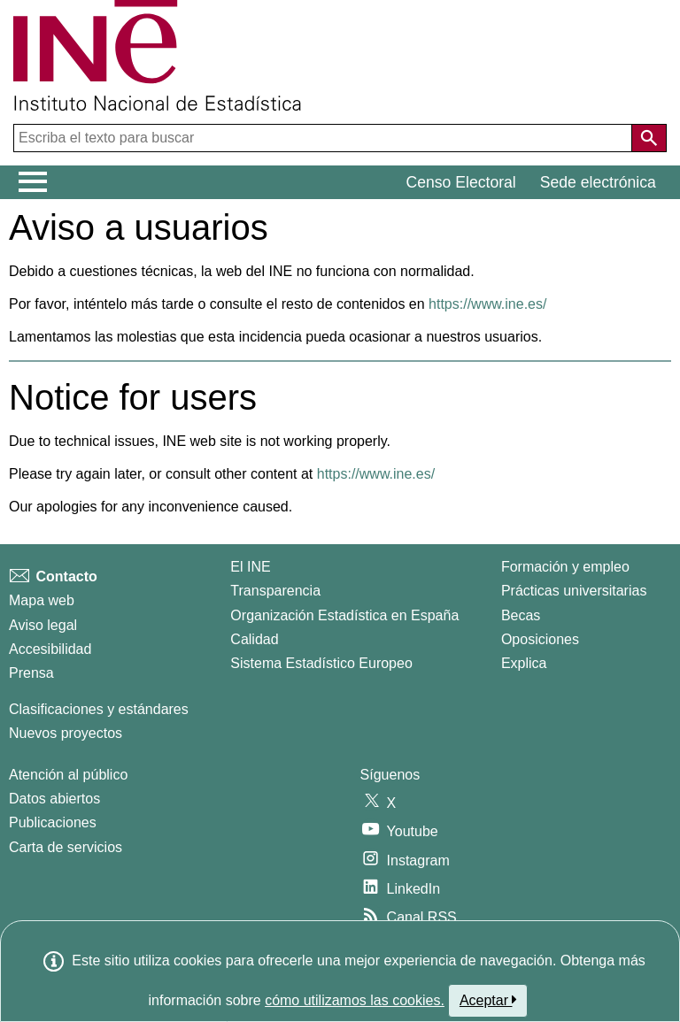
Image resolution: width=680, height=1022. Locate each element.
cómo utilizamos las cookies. (354, 1000)
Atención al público (68, 774)
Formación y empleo (565, 566)
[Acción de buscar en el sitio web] (649, 138)
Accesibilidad (50, 649)
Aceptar (488, 1000)
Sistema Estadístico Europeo (321, 663)
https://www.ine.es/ (487, 303)
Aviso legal (43, 625)
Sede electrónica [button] (598, 182)
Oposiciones (540, 639)
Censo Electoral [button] (461, 182)
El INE (250, 566)
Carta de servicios (65, 847)
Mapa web (41, 600)
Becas (520, 615)
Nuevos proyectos (65, 733)
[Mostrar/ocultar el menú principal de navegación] (33, 182)
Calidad (254, 639)
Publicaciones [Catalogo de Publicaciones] (53, 822)
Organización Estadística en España (344, 615)
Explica (524, 663)
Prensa (31, 672)
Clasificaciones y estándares (99, 709)
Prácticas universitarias (574, 590)
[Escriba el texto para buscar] (324, 138)
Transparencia (275, 590)
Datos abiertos (54, 798)
